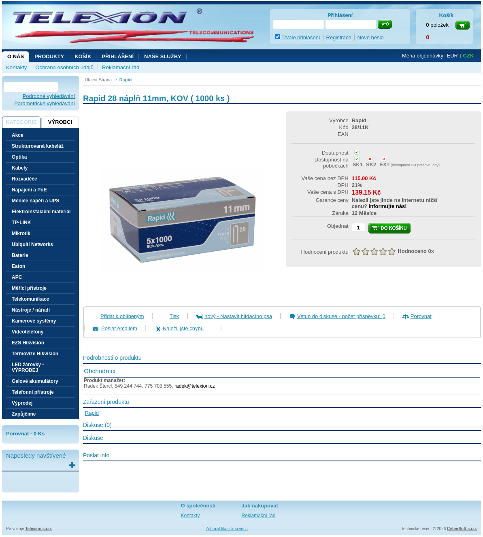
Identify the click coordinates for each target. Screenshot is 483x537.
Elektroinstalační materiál (41, 211)
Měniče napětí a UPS (35, 201)
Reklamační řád (120, 67)
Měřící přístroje (29, 288)
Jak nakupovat (260, 506)
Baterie (20, 255)
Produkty (49, 56)
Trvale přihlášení (300, 37)
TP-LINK (21, 222)
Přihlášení (118, 56)
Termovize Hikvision (35, 354)
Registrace (338, 37)
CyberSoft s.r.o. (462, 528)
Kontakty (16, 67)
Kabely (20, 168)
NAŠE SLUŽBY (162, 56)
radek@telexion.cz (194, 386)
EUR (452, 56)
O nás (15, 56)
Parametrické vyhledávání (44, 103)
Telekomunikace (30, 299)
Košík (82, 56)
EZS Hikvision (28, 343)
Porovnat (421, 316)
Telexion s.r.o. (38, 528)
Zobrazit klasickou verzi (227, 528)
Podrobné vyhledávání (49, 96)
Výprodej (22, 403)
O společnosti (198, 506)
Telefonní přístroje (33, 392)
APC (17, 277)
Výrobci (60, 122)
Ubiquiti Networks (32, 244)
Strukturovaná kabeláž (38, 146)
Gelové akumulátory (35, 381)
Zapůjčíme (24, 414)
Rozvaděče (24, 179)
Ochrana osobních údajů (64, 67)
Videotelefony (27, 332)
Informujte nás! (388, 206)
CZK (468, 56)
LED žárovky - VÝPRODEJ (28, 367)
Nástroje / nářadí (31, 310)
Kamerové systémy (34, 321)
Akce (17, 135)
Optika (19, 157)
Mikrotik (21, 233)
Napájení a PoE (29, 190)
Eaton (18, 266)
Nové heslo (370, 37)
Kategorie (21, 122)
